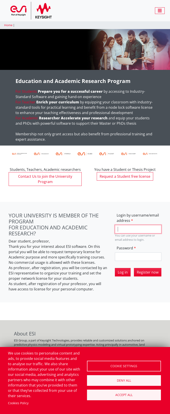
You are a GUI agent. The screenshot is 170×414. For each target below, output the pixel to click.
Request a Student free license (125, 176)
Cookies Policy (18, 403)
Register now (147, 272)
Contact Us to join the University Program (45, 179)
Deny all (124, 380)
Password (125, 248)
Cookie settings (123, 366)
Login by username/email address (138, 218)
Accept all (124, 395)
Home (8, 25)
